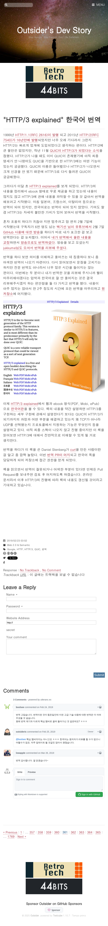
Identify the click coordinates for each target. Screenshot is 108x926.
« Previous (10, 832)
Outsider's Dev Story (54, 29)
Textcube (57, 915)
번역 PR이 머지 (58, 454)
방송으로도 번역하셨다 (38, 242)
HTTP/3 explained (43, 186)
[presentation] (30, 662)
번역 (44, 549)
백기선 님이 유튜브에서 (74, 226)
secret (11, 629)
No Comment (51, 570)
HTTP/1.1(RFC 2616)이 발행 (37, 134)
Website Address (18, 618)
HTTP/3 (28, 549)
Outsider (34, 915)
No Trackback (30, 570)
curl (73, 449)
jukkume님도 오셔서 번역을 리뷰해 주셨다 (34, 247)
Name (11, 594)
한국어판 (17, 408)
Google (11, 549)
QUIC (37, 549)
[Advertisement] (54, 514)
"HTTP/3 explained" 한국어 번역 (52, 119)
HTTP (20, 549)
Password (14, 606)
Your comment (16, 637)
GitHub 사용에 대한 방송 (21, 232)
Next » (21, 836)
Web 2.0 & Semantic (18, 545)
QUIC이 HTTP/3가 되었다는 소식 (74, 150)
